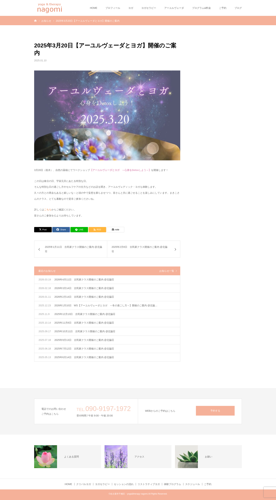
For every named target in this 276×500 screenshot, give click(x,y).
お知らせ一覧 (166, 270)
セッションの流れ (124, 484)
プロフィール (112, 8)
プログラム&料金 (201, 8)
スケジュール (192, 484)
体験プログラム (172, 484)
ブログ (238, 8)
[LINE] (79, 229)
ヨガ (130, 8)
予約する (215, 410)
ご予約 (222, 8)
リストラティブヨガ (149, 484)
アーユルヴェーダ (174, 8)
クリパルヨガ (83, 484)
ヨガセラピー (148, 8)
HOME (93, 8)
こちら (47, 209)
